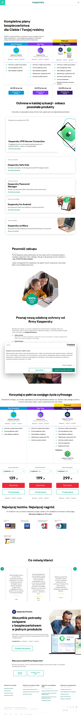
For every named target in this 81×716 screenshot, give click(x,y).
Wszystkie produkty (8, 695)
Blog (21, 714)
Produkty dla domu (10, 685)
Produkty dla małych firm (31, 685)
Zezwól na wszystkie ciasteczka (63, 370)
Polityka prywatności (8, 709)
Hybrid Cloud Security (65, 696)
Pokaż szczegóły (67, 365)
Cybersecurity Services (65, 689)
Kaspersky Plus (7, 690)
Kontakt (5, 714)
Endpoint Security (64, 694)
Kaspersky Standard (8, 688)
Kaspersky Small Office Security (30, 689)
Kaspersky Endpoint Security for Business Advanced (49, 697)
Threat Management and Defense (68, 691)
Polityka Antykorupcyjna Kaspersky (21, 709)
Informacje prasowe (29, 714)
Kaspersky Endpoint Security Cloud (31, 691)
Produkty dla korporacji (68, 685)
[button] (22, 648)
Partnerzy (16, 714)
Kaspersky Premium (8, 693)
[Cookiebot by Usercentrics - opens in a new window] (68, 345)
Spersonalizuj (40, 370)
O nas (11, 714)
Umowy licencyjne (34, 709)
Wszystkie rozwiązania (65, 698)
